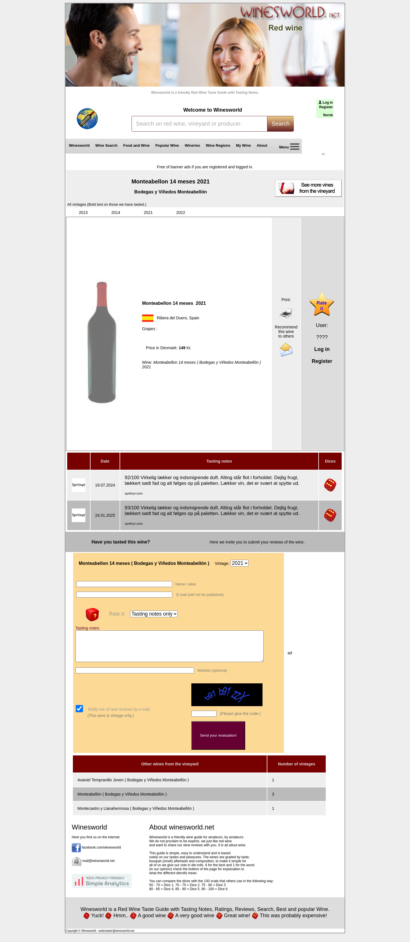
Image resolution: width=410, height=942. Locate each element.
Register (326, 107)
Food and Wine (136, 145)
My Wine (243, 145)
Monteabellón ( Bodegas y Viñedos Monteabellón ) (122, 800)
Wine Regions (218, 145)
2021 (148, 212)
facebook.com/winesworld (101, 853)
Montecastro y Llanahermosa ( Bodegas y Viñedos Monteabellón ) (135, 814)
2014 (115, 212)
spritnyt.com (134, 493)
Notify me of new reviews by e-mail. (119, 715)
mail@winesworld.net (98, 867)
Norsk (328, 115)
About (263, 145)
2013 (83, 212)
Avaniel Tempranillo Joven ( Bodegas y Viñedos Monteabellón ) (133, 786)
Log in (328, 103)
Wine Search (106, 145)
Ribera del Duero (172, 317)
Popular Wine (167, 145)
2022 (180, 212)
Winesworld (79, 145)
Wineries (192, 145)
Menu (287, 147)
